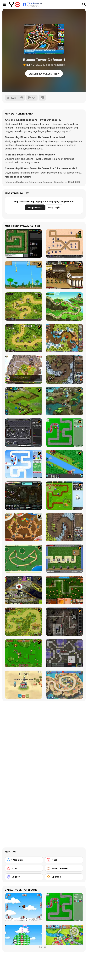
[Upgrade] (64, 876)
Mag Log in (54, 207)
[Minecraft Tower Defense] (64, 559)
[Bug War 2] (23, 527)
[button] (18, 177)
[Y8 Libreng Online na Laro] (14, 4)
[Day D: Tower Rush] (64, 685)
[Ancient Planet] (23, 401)
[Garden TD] (64, 495)
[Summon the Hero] (23, 653)
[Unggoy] (24, 876)
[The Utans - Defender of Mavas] (23, 622)
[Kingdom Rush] (23, 306)
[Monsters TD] (23, 590)
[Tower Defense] (64, 868)
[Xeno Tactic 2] (23, 495)
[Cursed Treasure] (64, 527)
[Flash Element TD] (23, 243)
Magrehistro (35, 207)
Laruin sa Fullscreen (44, 73)
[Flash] (64, 860)
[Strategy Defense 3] (64, 464)
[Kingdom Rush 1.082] (23, 338)
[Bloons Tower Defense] (64, 432)
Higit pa (44, 947)
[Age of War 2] (64, 275)
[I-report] (32, 98)
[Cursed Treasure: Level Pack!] (64, 369)
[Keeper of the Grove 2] (64, 401)
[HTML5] (24, 868)
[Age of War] (23, 275)
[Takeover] (23, 369)
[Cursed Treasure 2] (64, 338)
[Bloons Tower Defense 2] (23, 464)
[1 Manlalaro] (24, 860)
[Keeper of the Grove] (64, 306)
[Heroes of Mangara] (64, 590)
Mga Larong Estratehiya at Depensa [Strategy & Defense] (34, 182)
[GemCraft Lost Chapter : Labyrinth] (64, 622)
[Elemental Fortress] (23, 685)
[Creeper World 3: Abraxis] (64, 653)
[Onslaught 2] (64, 243)
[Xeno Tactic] (23, 432)
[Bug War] (23, 559)
